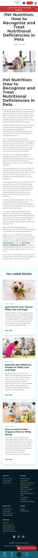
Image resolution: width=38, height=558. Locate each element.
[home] (5, 3)
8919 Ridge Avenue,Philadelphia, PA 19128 (17, 2)
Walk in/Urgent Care (9, 527)
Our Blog (5, 523)
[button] (36, 3)
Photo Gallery (7, 481)
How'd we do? (7, 483)
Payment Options (8, 525)
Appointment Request (9, 531)
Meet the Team (7, 478)
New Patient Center (9, 529)
